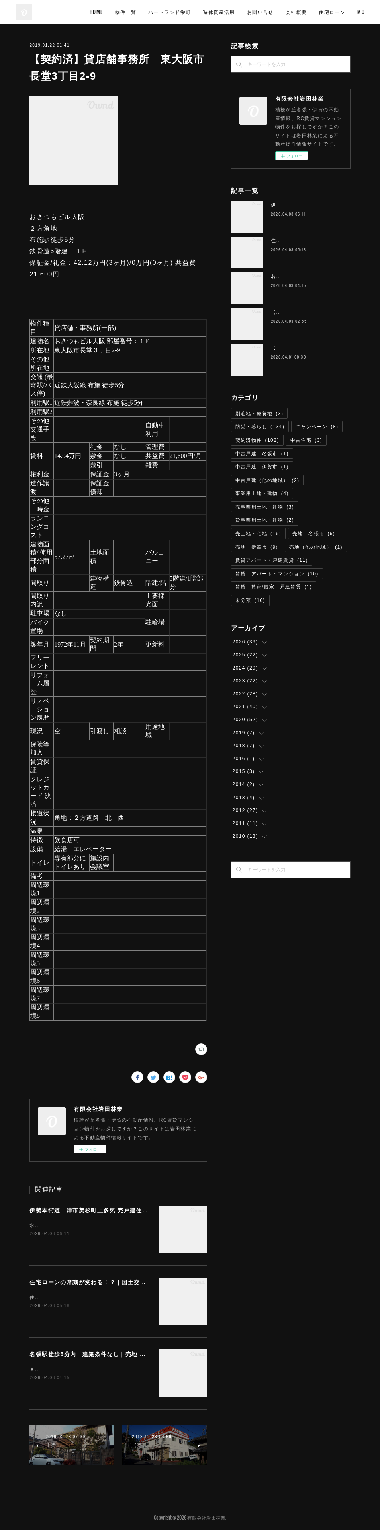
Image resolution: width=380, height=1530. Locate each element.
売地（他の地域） (316, 547)
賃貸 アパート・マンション (277, 574)
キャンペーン (317, 426)
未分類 (250, 600)
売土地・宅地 (258, 533)
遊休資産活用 (278, 11)
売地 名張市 (313, 533)
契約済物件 (257, 440)
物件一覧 (185, 11)
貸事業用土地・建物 (264, 520)
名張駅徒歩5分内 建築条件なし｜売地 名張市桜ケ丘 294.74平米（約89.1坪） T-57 (146, 1354)
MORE (351, 11)
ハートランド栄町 (229, 11)
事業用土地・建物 (262, 493)
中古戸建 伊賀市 (262, 467)
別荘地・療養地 (259, 413)
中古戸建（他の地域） (267, 480)
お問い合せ (319, 11)
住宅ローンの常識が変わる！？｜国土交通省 (90, 1282)
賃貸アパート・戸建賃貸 (271, 560)
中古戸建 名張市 (262, 453)
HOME (156, 11)
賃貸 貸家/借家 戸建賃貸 (273, 587)
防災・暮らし (259, 426)
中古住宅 (306, 440)
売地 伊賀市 (256, 547)
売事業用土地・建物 (264, 507)
